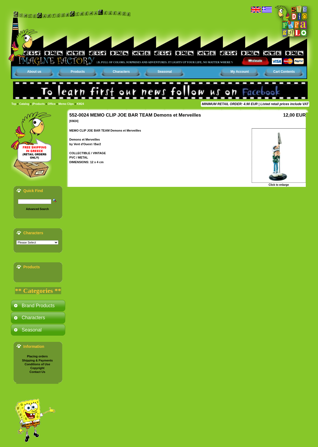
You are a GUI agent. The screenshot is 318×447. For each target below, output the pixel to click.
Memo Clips (66, 103)
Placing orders (37, 356)
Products (78, 72)
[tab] (38, 305)
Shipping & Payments (37, 360)
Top (13, 103)
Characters (121, 72)
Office (51, 103)
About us (34, 72)
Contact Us (37, 371)
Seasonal (165, 72)
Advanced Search (37, 209)
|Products (38, 103)
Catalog (24, 103)
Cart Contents (284, 72)
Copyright (37, 368)
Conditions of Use (37, 364)
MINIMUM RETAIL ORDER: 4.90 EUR (230, 104)
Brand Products (38, 305)
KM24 (80, 103)
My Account (239, 72)
